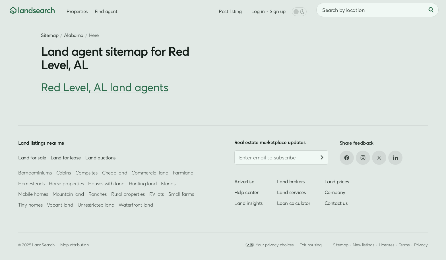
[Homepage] (27, 10)
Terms (404, 244)
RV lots (156, 194)
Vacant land (60, 205)
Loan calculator (293, 203)
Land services (291, 192)
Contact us (336, 203)
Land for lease (66, 158)
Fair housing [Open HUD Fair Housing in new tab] (311, 244)
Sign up (278, 11)
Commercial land (149, 173)
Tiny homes (30, 205)
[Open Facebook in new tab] (347, 158)
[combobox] (377, 10)
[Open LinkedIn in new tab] (395, 158)
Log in (258, 11)
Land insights (248, 203)
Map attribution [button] (74, 244)
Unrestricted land (96, 205)
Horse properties (66, 183)
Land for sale (32, 158)
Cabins (63, 173)
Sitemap (49, 35)
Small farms (181, 194)
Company (335, 192)
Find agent (106, 11)
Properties (77, 11)
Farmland (183, 173)
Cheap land (114, 173)
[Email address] (281, 157)
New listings (363, 244)
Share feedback (356, 143)
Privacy (421, 244)
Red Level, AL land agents (104, 87)
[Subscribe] (322, 157)
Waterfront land (136, 205)
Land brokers (291, 181)
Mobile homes (33, 194)
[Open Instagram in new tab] (363, 158)
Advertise (244, 181)
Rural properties (128, 194)
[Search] (431, 10)
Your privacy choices (269, 245)
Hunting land (142, 183)
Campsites (86, 173)
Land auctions (100, 158)
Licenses (387, 244)
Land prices (337, 181)
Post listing (230, 11)
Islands (168, 183)
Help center (246, 192)
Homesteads (31, 183)
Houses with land (106, 183)
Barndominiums (35, 173)
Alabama (73, 35)
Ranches (97, 194)
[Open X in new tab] (379, 158)
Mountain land (68, 194)
